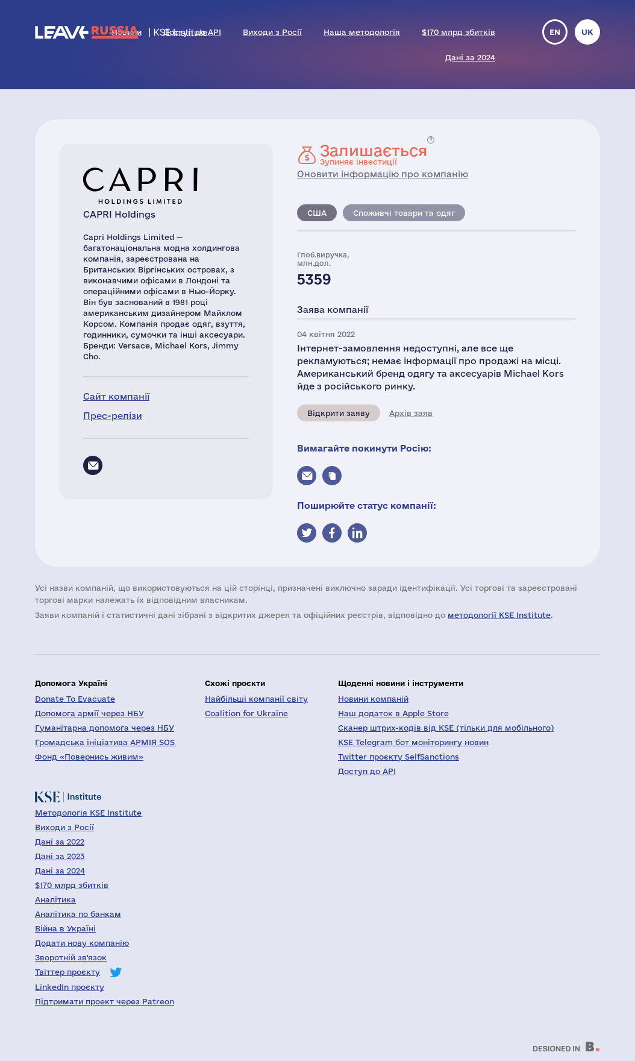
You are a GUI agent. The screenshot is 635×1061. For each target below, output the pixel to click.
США (317, 213)
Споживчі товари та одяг (404, 213)
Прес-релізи (112, 416)
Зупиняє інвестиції (373, 154)
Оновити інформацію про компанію (382, 174)
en (554, 32)
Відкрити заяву (338, 413)
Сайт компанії (116, 396)
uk (587, 32)
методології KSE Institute (499, 615)
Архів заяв (411, 413)
